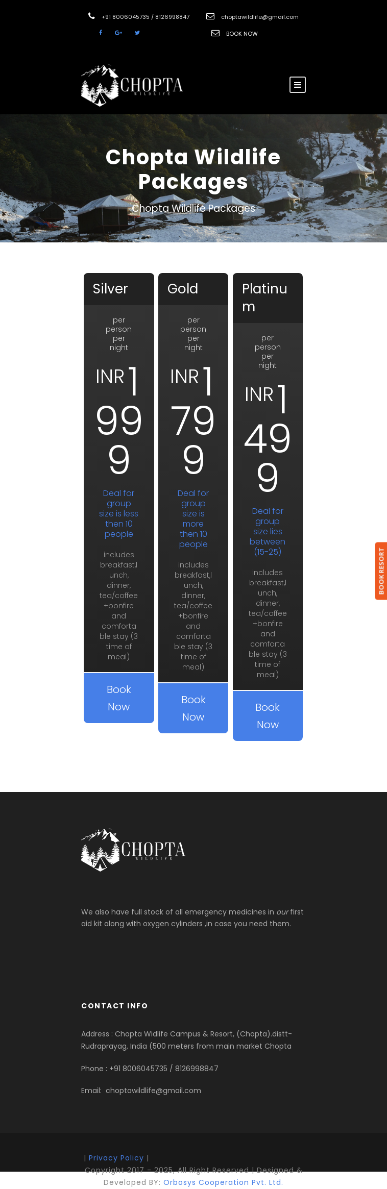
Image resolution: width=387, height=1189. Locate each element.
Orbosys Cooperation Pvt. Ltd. (223, 1182)
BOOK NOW (242, 34)
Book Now (119, 698)
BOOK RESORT (380, 570)
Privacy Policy (116, 1158)
